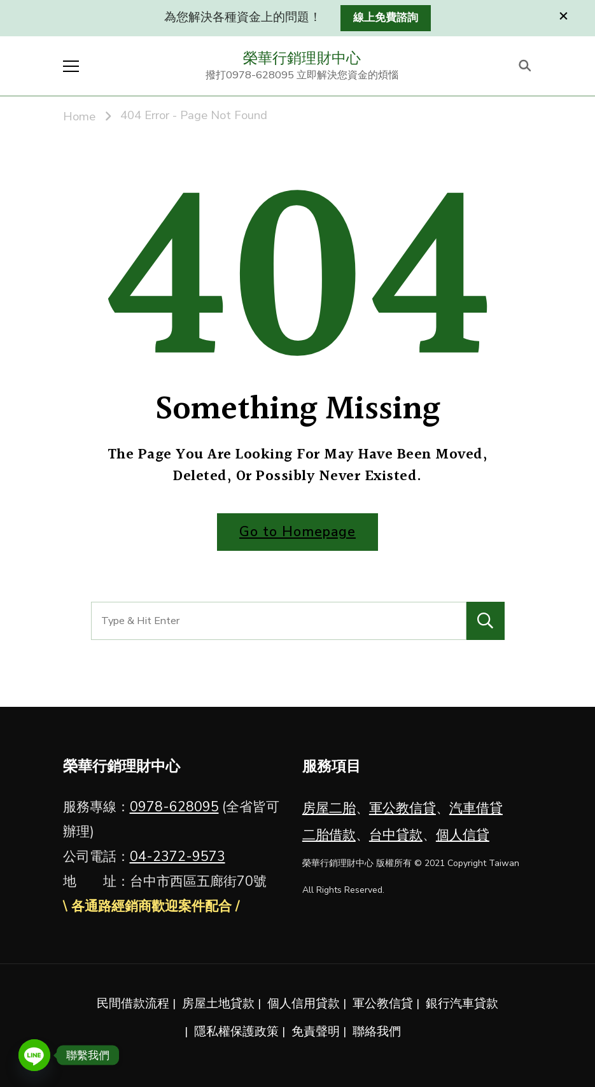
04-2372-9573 (177, 856)
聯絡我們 (377, 1031)
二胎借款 (329, 835)
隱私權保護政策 (236, 1031)
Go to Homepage (297, 532)
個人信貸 (462, 835)
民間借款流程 (133, 1003)
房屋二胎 (329, 808)
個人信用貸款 (303, 1003)
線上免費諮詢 (385, 17)
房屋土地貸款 (218, 1003)
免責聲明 (315, 1031)
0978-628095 (174, 807)
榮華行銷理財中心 (302, 58)
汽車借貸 (476, 808)
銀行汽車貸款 (462, 1003)
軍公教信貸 (402, 808)
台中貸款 (396, 835)
